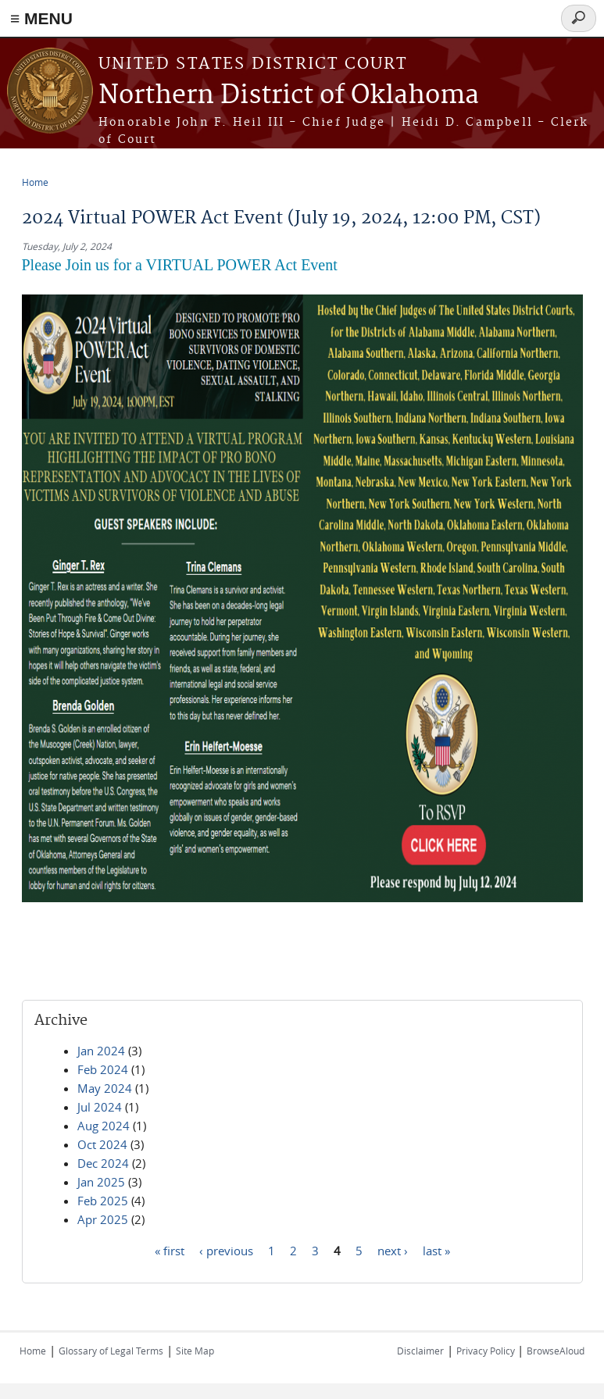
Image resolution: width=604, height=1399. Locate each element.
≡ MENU (41, 18)
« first (169, 1250)
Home (35, 182)
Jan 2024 (101, 1050)
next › (392, 1250)
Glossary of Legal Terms (111, 1350)
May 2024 (104, 1088)
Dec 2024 (103, 1163)
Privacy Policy (486, 1350)
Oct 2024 (102, 1144)
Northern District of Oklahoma (288, 96)
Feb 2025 (102, 1200)
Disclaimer (420, 1350)
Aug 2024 (103, 1125)
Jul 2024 (99, 1107)
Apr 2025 (102, 1219)
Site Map (195, 1350)
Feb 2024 (102, 1069)
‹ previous (226, 1250)
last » (436, 1250)
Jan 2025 (101, 1182)
